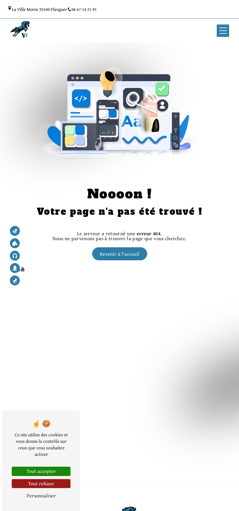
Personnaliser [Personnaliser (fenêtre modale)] (41, 495)
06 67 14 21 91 (82, 9)
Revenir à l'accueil (119, 254)
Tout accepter (41, 471)
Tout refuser (41, 483)
